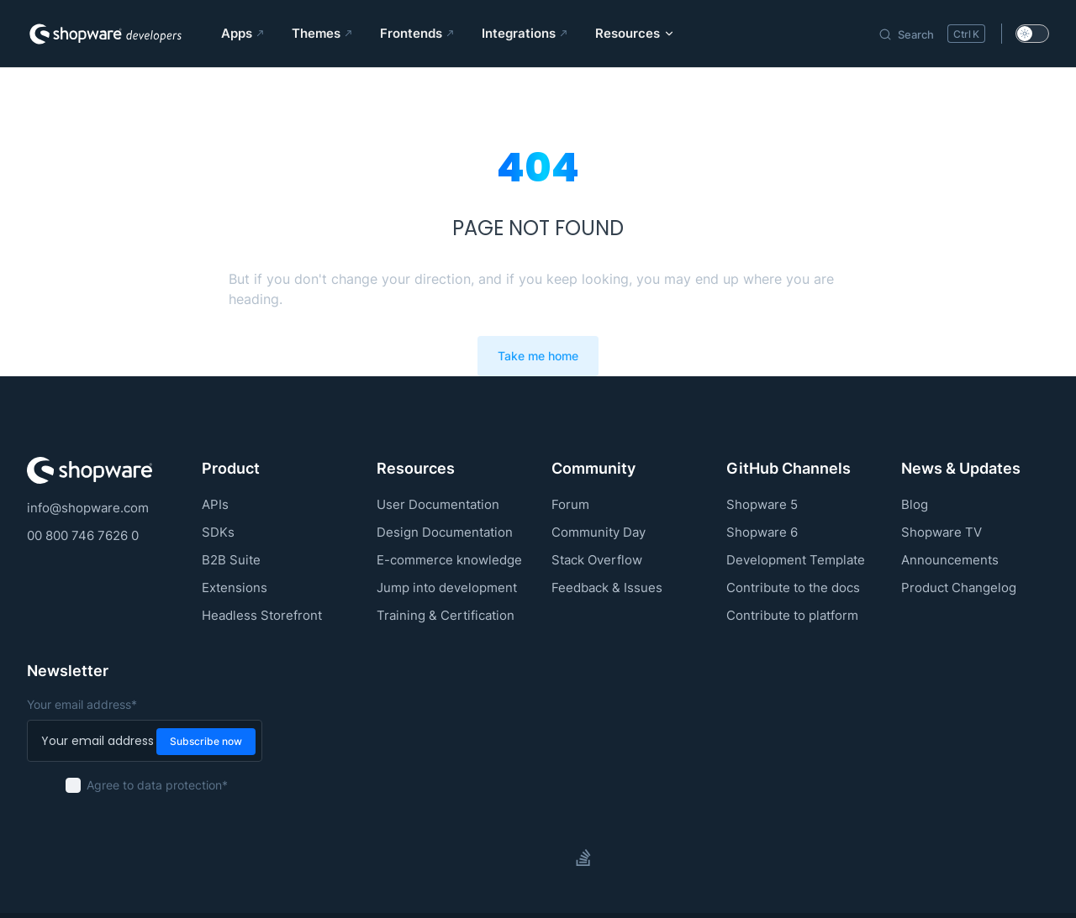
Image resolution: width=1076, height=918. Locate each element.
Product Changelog (958, 587)
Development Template (795, 560)
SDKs (218, 532)
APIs (215, 504)
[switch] (1032, 33)
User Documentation (438, 504)
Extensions (234, 587)
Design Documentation (445, 532)
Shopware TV (941, 532)
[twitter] (523, 857)
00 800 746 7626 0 (83, 535)
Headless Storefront (262, 615)
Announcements (950, 560)
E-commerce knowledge (449, 560)
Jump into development (447, 587)
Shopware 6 (762, 532)
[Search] (931, 33)
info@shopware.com (88, 508)
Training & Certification (445, 615)
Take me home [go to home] (538, 356)
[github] (492, 857)
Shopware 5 (762, 504)
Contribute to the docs (793, 587)
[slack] (553, 857)
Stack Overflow (596, 560)
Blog (914, 504)
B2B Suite (231, 560)
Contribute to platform (792, 615)
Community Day (598, 532)
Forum (570, 504)
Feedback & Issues (606, 587)
